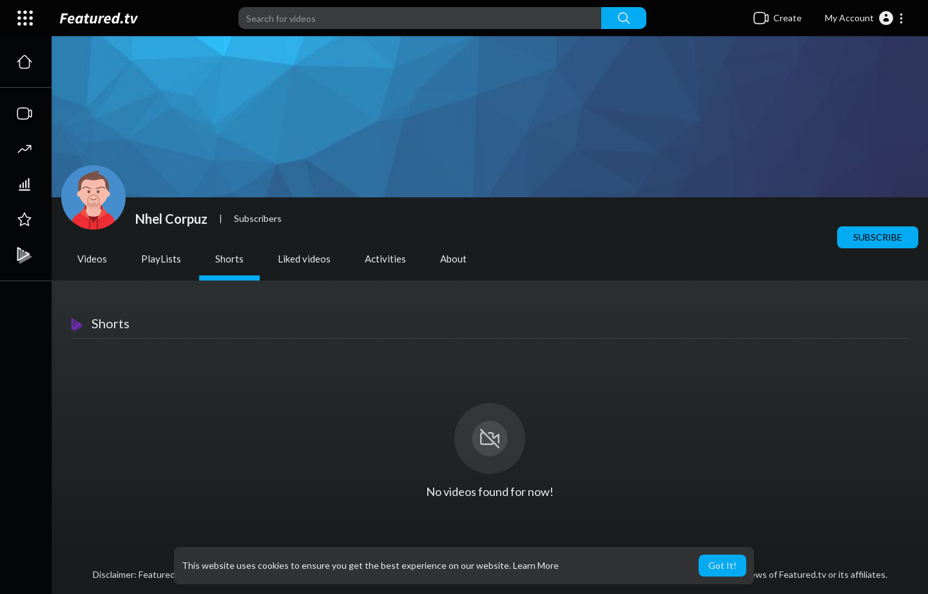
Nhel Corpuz (171, 218)
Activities (385, 258)
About (453, 258)
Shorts (229, 258)
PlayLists (161, 258)
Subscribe (877, 237)
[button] (864, 18)
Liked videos (304, 258)
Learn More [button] (536, 565)
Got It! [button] (722, 565)
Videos (92, 258)
